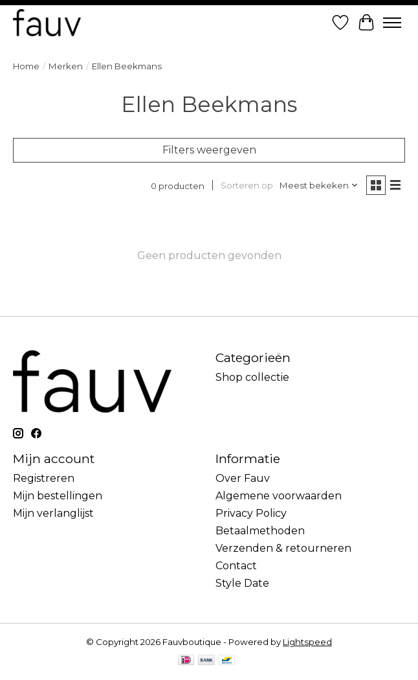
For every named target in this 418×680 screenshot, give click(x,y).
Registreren (43, 478)
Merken (66, 66)
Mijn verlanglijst (53, 513)
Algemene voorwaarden (278, 496)
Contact (236, 566)
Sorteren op (247, 185)
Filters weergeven (209, 150)
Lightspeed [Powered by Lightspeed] (307, 642)
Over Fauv (242, 478)
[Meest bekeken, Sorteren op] (319, 185)
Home (26, 66)
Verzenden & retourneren (283, 548)
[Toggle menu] (392, 23)
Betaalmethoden (260, 531)
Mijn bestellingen (57, 496)
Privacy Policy (251, 513)
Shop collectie (252, 377)
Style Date (242, 583)
